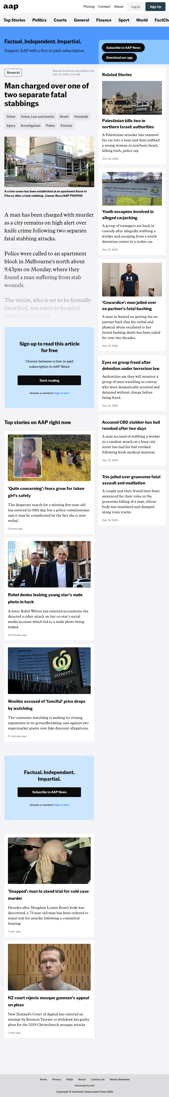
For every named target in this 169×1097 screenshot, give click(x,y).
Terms (43, 1079)
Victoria (66, 125)
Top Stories (14, 20)
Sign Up (155, 6)
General (81, 20)
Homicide (81, 116)
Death (64, 116)
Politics (39, 20)
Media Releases (120, 1079)
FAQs (69, 1079)
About (118, 7)
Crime (11, 116)
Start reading (49, 380)
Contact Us (98, 1079)
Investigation (30, 125)
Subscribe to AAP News (123, 47)
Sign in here (62, 393)
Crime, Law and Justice (37, 116)
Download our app (119, 57)
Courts (60, 20)
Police (50, 125)
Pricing (89, 7)
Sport (123, 20)
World (142, 20)
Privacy (56, 1079)
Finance (103, 20)
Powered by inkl (84, 1085)
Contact (104, 7)
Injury (11, 125)
